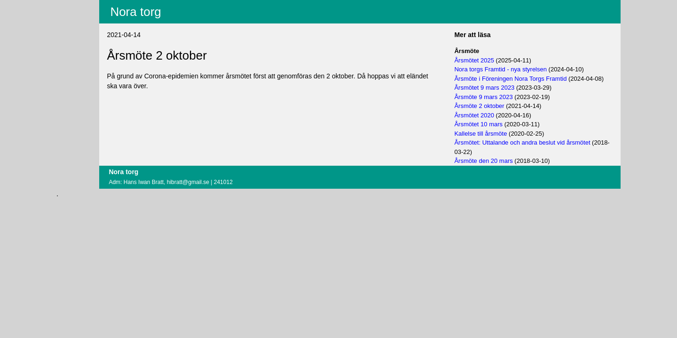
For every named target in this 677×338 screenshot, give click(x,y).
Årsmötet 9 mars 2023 (502, 96)
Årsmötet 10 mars (496, 133)
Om (69, 74)
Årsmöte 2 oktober (496, 115)
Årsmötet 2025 (492, 60)
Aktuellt (75, 6)
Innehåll (75, 18)
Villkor (76, 45)
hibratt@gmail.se (239, 191)
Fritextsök (78, 30)
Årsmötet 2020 (492, 124)
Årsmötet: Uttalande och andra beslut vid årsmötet (539, 151)
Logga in (76, 62)
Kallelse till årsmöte (498, 142)
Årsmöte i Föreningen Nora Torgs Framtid (528, 78)
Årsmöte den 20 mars (501, 170)
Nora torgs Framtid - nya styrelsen (518, 69)
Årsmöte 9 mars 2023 (501, 105)
